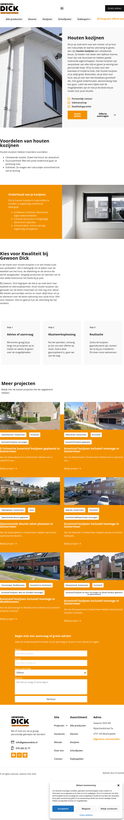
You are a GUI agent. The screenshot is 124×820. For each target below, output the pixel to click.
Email (18, 659)
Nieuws (58, 742)
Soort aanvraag (23, 668)
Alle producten (14, 19)
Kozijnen (47, 19)
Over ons (59, 750)
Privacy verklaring (86, 815)
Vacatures (59, 733)
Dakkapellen (84, 19)
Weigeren (86, 809)
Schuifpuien (64, 19)
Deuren (32, 19)
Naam (18, 649)
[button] (118, 785)
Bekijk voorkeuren (109, 809)
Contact (58, 758)
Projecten (60, 725)
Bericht (18, 678)
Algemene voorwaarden (106, 739)
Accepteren (63, 809)
